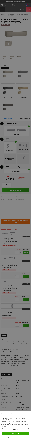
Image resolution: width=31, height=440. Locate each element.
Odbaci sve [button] (15, 429)
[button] (15, 437)
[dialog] (15, 220)
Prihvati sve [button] (15, 433)
